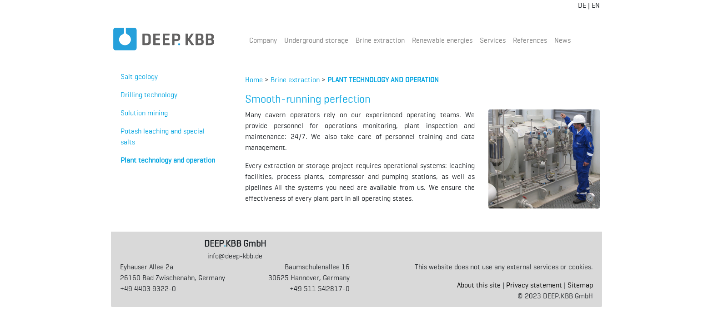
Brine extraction (295, 79)
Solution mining (144, 113)
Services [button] (493, 40)
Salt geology (139, 76)
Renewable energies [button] (442, 40)
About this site (479, 285)
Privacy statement (534, 285)
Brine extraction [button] (380, 40)
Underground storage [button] (316, 40)
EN (596, 5)
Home (254, 79)
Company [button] (263, 40)
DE (582, 5)
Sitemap (580, 285)
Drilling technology (149, 94)
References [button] (530, 40)
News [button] (562, 40)
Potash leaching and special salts (163, 136)
